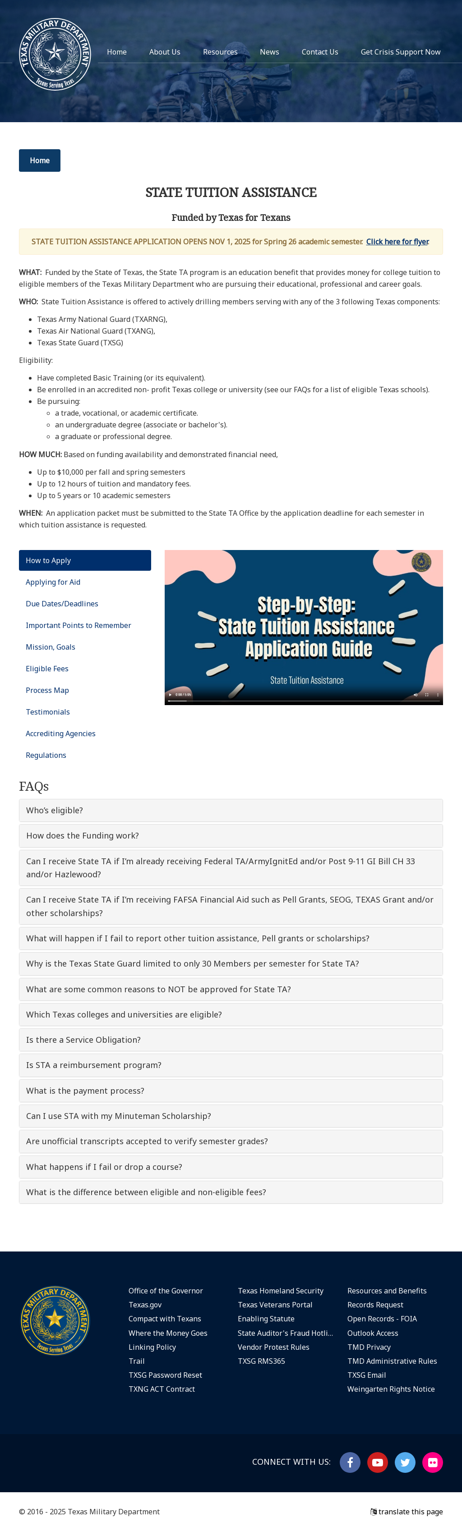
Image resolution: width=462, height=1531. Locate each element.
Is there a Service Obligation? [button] (83, 1039)
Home (117, 52)
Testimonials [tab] (48, 712)
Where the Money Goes (168, 1333)
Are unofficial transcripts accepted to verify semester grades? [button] (147, 1141)
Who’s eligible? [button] (54, 810)
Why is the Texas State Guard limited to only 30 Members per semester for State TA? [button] (192, 963)
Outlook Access (372, 1333)
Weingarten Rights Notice (391, 1389)
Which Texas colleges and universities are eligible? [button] (124, 1014)
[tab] (231, 810)
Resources (220, 52)
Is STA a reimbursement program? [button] (94, 1064)
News (269, 52)
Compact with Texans (165, 1319)
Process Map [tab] (47, 690)
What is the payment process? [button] (85, 1090)
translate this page (406, 1512)
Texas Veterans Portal (275, 1305)
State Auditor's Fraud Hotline (286, 1333)
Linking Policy (152, 1347)
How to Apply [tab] (48, 560)
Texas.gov (145, 1305)
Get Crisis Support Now (401, 52)
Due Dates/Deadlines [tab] (62, 604)
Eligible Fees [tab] (47, 669)
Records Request (375, 1305)
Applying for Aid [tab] (53, 582)
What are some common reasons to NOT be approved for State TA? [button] (158, 989)
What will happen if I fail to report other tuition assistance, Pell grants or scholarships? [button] (198, 938)
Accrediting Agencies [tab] (61, 733)
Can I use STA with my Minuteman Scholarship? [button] (118, 1115)
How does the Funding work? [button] (82, 835)
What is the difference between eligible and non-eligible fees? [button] (146, 1192)
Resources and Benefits (387, 1291)
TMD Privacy (369, 1347)
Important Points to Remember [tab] (78, 625)
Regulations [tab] (46, 755)
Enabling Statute (266, 1319)
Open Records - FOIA (382, 1319)
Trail (137, 1361)
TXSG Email (366, 1375)
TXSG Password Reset (165, 1375)
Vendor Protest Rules (274, 1347)
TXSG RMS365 (261, 1361)
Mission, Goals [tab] (50, 647)
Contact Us (320, 52)
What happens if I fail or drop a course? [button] (104, 1166)
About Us (164, 52)
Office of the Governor (166, 1291)
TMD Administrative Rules (392, 1361)
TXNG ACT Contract (162, 1389)
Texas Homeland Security (280, 1291)
